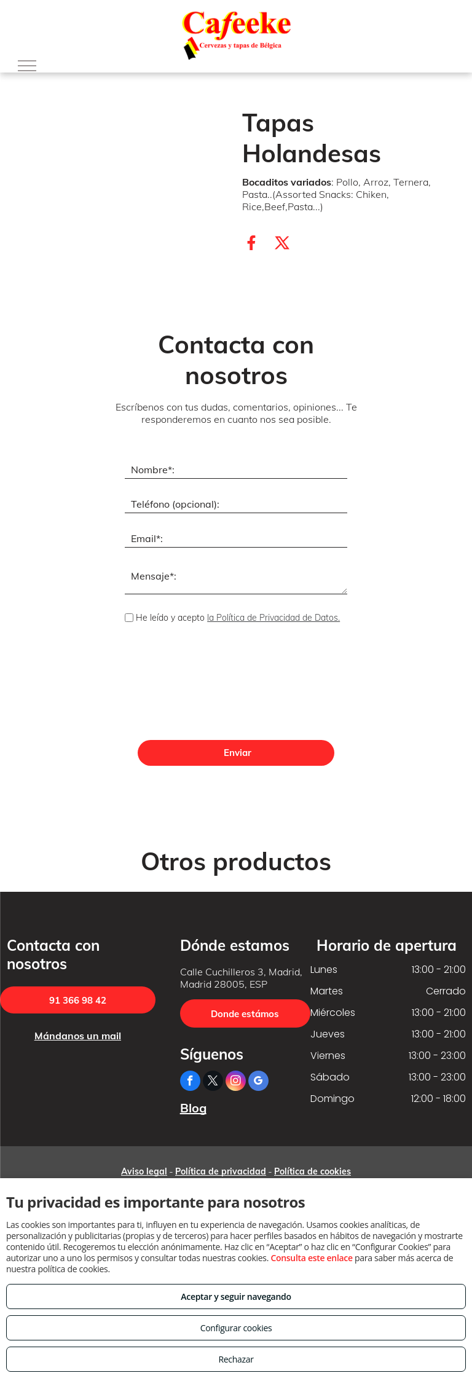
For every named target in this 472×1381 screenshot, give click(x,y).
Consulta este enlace (311, 1258)
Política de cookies (312, 1171)
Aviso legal (144, 1171)
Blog (193, 1107)
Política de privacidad (220, 1171)
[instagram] (236, 1082)
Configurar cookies (236, 1328)
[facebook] (190, 1082)
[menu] (27, 66)
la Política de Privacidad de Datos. (273, 617)
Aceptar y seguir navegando (236, 1296)
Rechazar (235, 1359)
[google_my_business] (258, 1082)
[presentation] (175, 683)
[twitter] (213, 1082)
